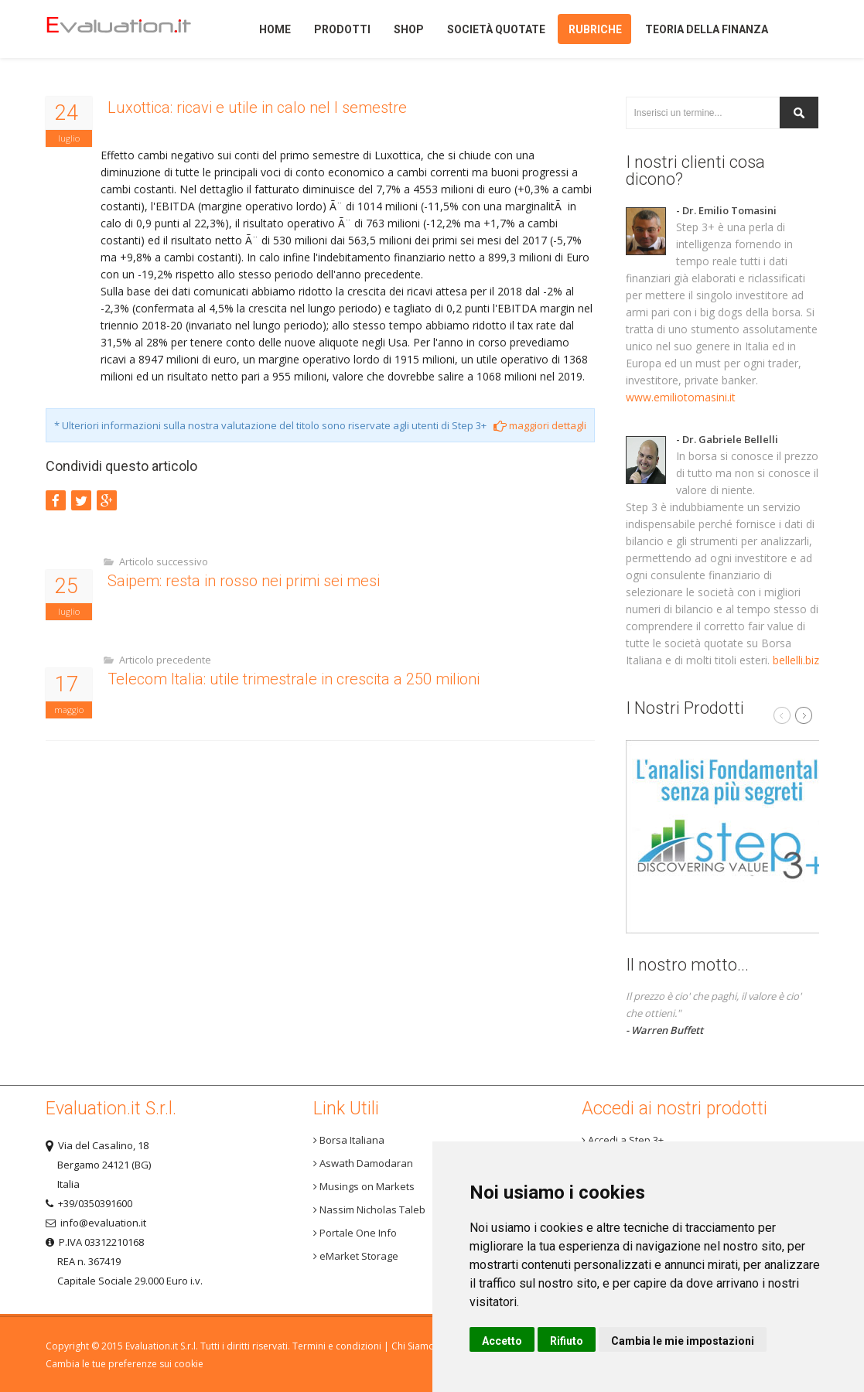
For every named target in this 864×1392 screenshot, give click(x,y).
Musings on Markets (364, 1186)
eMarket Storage (355, 1256)
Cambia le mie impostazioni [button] (682, 1341)
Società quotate (496, 29)
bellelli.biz (796, 660)
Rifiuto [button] (566, 1341)
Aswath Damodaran (363, 1163)
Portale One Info (355, 1233)
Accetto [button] (502, 1341)
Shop (409, 29)
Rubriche (595, 29)
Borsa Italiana (348, 1140)
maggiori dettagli (539, 425)
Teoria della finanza (706, 29)
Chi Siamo (413, 1346)
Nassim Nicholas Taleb (369, 1209)
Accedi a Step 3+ (623, 1140)
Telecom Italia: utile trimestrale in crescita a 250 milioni (294, 678)
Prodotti (342, 29)
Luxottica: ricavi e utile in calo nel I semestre (257, 107)
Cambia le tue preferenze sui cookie (124, 1363)
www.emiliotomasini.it (681, 397)
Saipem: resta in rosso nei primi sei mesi (244, 580)
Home (131, 29)
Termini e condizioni (336, 1346)
